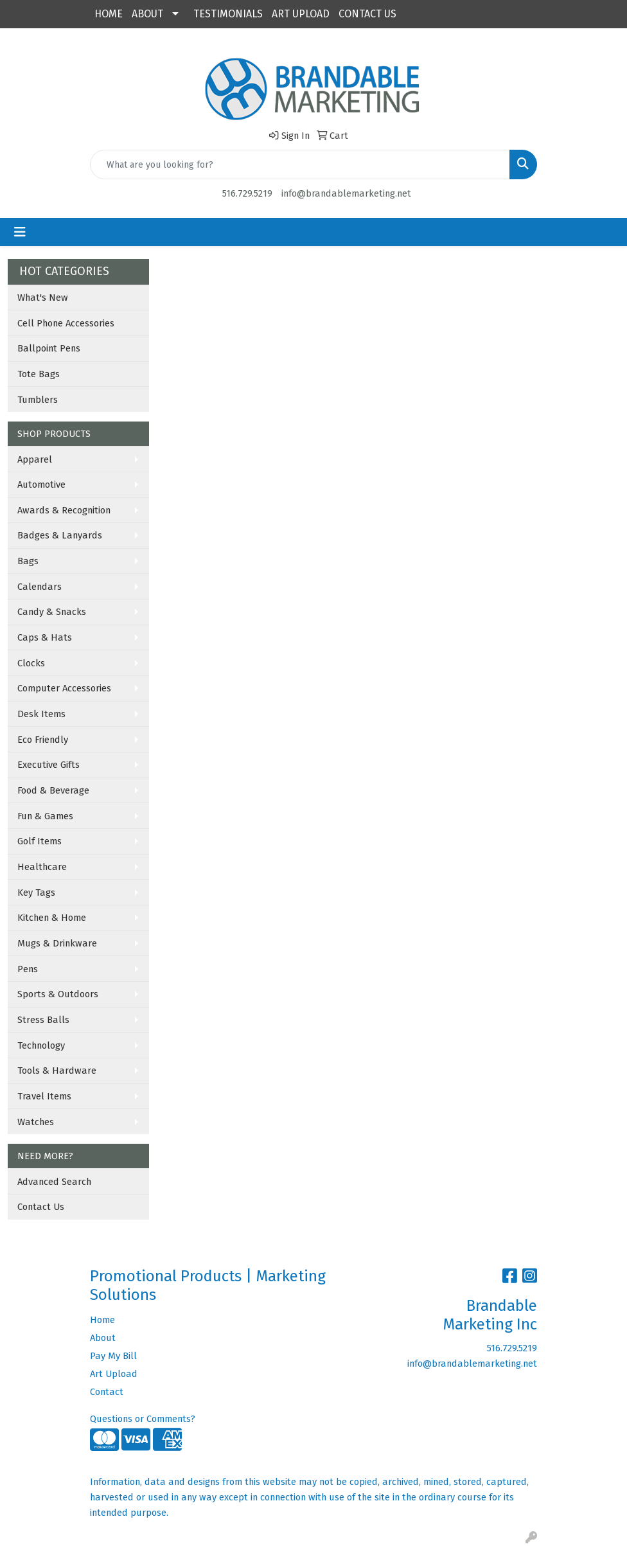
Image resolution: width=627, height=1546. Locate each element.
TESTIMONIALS (228, 14)
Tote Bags (38, 374)
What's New (42, 297)
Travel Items (44, 1096)
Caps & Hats (44, 637)
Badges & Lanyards (59, 535)
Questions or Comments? (142, 1419)
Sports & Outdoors (57, 994)
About (103, 1338)
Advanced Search (54, 1181)
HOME (108, 14)
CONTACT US (367, 14)
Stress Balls (43, 1020)
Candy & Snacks (51, 612)
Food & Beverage (53, 790)
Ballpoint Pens (48, 348)
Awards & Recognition (63, 510)
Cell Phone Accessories (65, 323)
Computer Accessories (64, 688)
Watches (35, 1122)
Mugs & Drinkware (57, 943)
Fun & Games (45, 816)
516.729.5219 (247, 193)
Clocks (31, 663)
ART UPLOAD (301, 14)
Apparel (34, 459)
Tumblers (37, 399)
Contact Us (40, 1207)
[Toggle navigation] (19, 232)
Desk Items (41, 714)
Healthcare (42, 867)
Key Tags (36, 892)
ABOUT (147, 14)
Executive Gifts (48, 764)
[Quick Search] (300, 164)
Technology (41, 1045)
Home (102, 1320)
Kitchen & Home (51, 917)
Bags (28, 561)
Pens (27, 969)
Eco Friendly (42, 739)
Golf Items (39, 841)
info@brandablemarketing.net (346, 193)
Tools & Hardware (56, 1070)
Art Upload (113, 1374)
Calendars (39, 586)
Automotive (41, 484)
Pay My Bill (113, 1356)
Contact (106, 1392)
